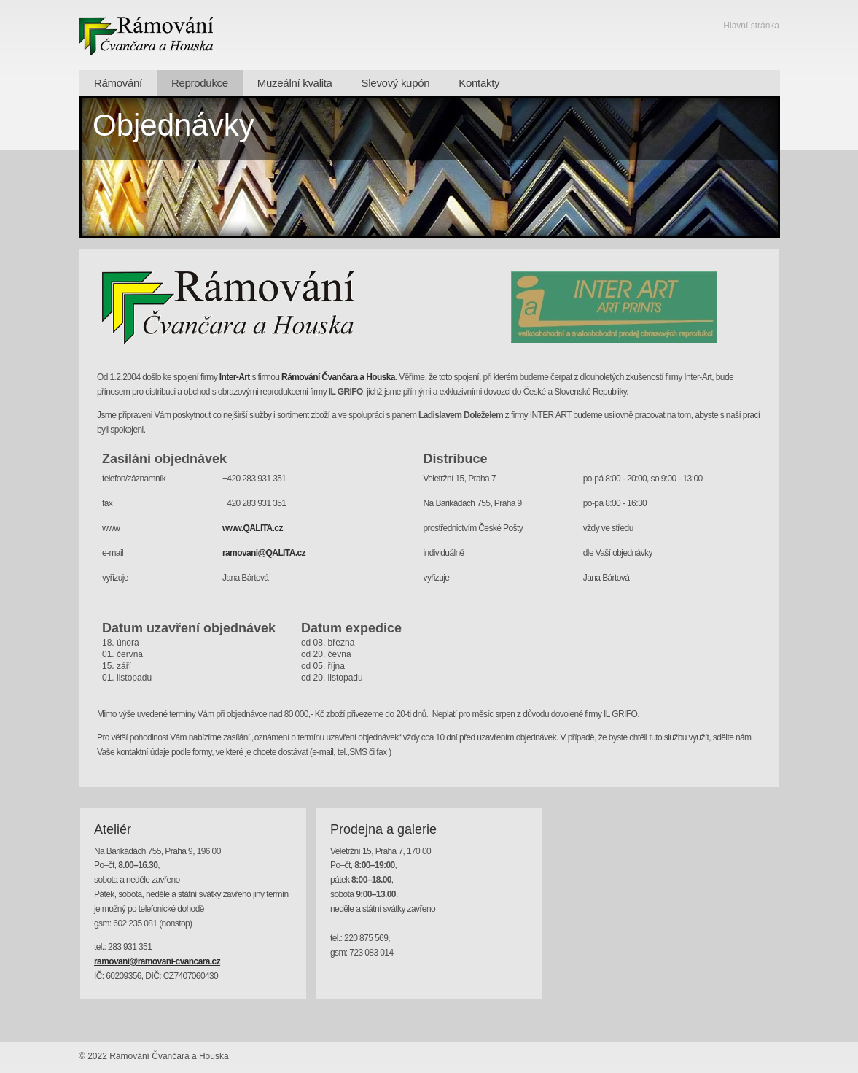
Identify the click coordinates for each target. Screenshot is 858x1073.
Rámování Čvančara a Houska (338, 377)
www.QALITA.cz (252, 528)
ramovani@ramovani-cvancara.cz (157, 961)
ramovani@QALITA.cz (263, 553)
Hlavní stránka (751, 25)
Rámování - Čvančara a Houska (148, 35)
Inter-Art (234, 377)
